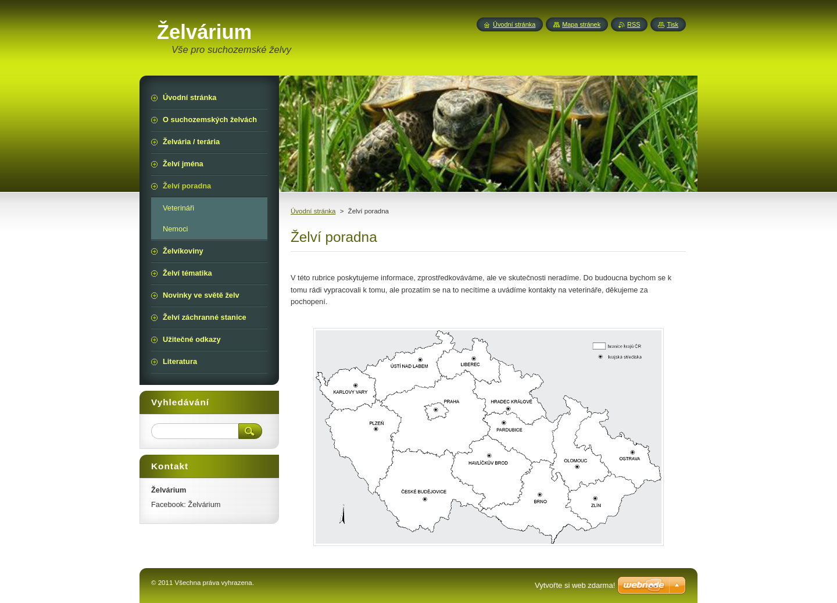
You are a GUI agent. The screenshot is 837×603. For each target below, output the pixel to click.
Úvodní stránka (313, 211)
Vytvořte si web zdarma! (575, 585)
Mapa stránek (581, 24)
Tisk (672, 24)
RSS (633, 24)
